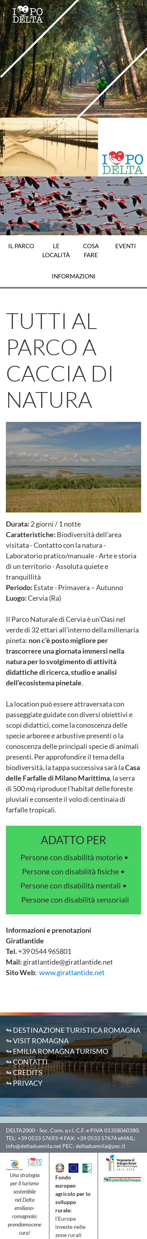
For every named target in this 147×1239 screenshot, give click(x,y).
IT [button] (112, 10)
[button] (87, 10)
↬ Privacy (24, 1083)
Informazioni (74, 276)
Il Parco (21, 245)
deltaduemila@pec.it (100, 1146)
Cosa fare (91, 250)
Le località (56, 250)
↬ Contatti (27, 1061)
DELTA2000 (20, 1130)
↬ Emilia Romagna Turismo (57, 1051)
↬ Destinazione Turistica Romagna (73, 1030)
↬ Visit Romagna (37, 1040)
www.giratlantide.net (72, 972)
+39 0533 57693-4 (40, 1138)
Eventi (125, 245)
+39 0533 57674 (97, 1138)
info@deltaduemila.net (33, 1146)
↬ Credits (24, 1072)
